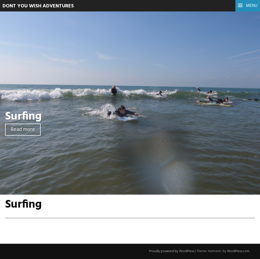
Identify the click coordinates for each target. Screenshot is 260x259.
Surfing (23, 117)
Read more (23, 129)
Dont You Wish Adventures (38, 6)
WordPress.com (238, 251)
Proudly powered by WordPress (171, 251)
